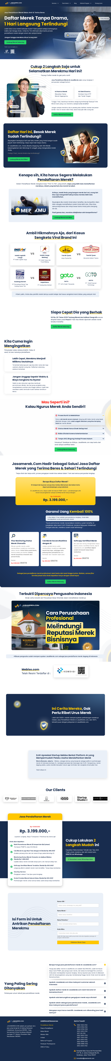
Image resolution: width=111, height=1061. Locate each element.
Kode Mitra (60, 929)
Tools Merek (66, 3)
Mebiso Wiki (44, 1034)
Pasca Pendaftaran (46, 1028)
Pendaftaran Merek (46, 1025)
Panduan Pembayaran (47, 1044)
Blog (75, 3)
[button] (55, 625)
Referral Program (85, 3)
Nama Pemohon (63, 920)
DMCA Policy (44, 1047)
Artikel (42, 1037)
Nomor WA (61, 901)
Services (55, 3)
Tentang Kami (98, 3)
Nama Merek (61, 910)
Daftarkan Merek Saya (78, 942)
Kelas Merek (44, 1031)
